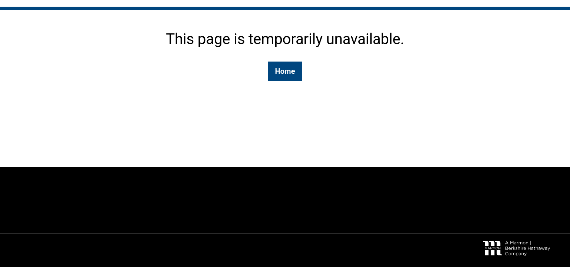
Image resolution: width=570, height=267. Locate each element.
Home (285, 71)
